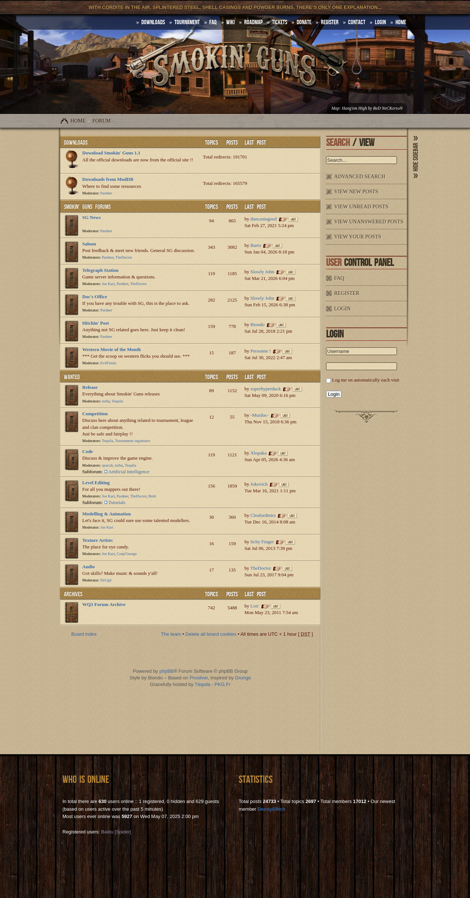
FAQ (213, 22)
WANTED (72, 377)
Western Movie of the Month (111, 349)
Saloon (89, 244)
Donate (304, 22)
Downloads (75, 142)
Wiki (230, 22)
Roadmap (253, 22)
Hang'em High (354, 108)
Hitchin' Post (95, 323)
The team (171, 634)
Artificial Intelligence (128, 471)
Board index (84, 634)
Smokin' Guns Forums (87, 207)
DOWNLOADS (153, 22)
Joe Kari (108, 284)
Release (90, 387)
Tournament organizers (132, 441)
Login (380, 22)
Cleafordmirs (263, 515)
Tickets (279, 22)
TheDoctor (123, 257)
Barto (255, 245)
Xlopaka (258, 453)
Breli (152, 496)
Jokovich (259, 484)
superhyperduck (265, 388)
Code (87, 451)
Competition (95, 413)
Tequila (117, 401)
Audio (88, 566)
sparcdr (107, 465)
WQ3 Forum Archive (103, 604)
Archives (73, 594)
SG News (91, 217)
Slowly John (262, 271)
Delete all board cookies (210, 634)
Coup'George (127, 554)
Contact (356, 22)
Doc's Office (94, 296)
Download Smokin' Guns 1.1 (111, 153)
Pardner (106, 193)
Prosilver (198, 677)
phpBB (166, 671)
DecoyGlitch (271, 809)
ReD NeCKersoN (387, 108)
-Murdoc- (259, 415)
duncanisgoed (263, 219)
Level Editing (96, 482)
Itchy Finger (262, 541)
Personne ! (260, 351)
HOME (400, 22)
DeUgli (106, 580)
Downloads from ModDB (107, 179)
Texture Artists (97, 540)
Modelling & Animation (106, 513)
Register (330, 22)
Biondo (257, 324)
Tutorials (116, 502)
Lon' (254, 606)
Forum (102, 121)
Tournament (187, 22)
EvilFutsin (108, 363)
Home (78, 121)
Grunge (243, 677)
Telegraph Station (100, 270)
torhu (106, 401)
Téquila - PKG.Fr (213, 684)
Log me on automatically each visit (365, 380)
